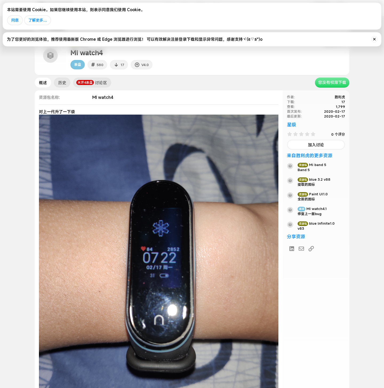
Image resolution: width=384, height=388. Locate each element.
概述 (43, 82)
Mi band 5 (312, 164)
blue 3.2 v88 (314, 179)
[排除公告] (374, 39)
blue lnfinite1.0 (316, 223)
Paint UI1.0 (313, 194)
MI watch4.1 (312, 208)
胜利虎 (340, 97)
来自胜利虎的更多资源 (309, 155)
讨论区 (91, 82)
